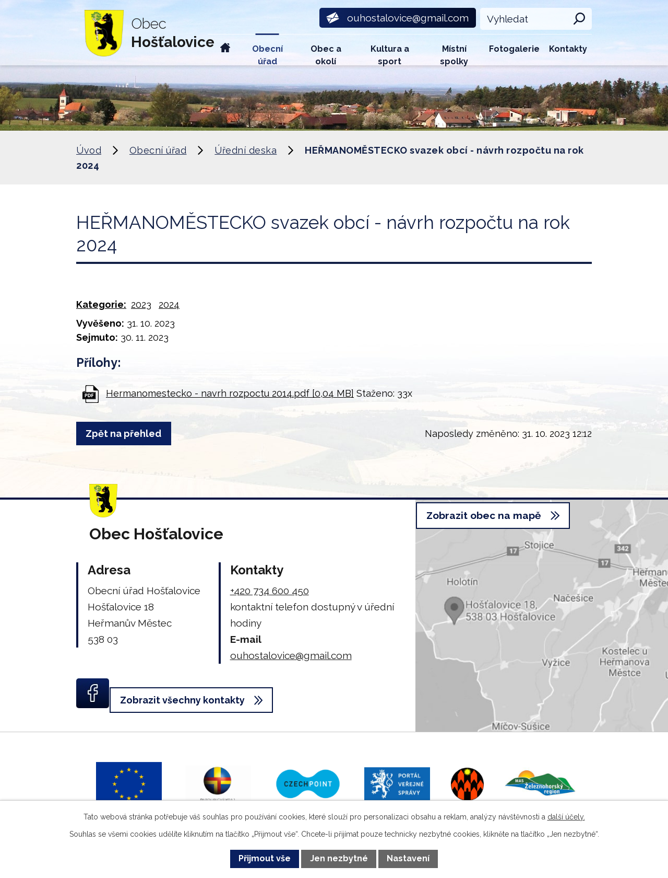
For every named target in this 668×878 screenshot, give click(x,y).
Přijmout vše (264, 858)
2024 (169, 304)
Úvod (225, 49)
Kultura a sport (390, 54)
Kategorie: (101, 304)
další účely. (566, 817)
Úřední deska (245, 150)
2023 (141, 304)
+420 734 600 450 (269, 590)
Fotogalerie (514, 49)
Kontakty (568, 49)
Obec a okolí (326, 54)
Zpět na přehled (128, 433)
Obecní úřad (267, 54)
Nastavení (408, 858)
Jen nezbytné (339, 858)
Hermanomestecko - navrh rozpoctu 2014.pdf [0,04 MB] (230, 393)
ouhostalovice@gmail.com (291, 655)
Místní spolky (454, 54)
